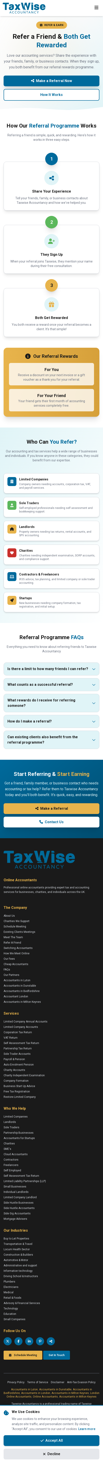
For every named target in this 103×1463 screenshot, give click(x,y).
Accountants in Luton (17, 980)
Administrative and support (20, 1265)
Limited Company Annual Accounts (25, 1021)
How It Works (51, 95)
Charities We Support (16, 921)
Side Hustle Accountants (19, 1208)
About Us (9, 915)
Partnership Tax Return (18, 1048)
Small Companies (14, 1319)
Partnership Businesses (19, 1132)
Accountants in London (35, 1393)
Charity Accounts (14, 1070)
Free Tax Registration (17, 1091)
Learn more (86, 1429)
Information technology (18, 1270)
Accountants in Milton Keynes (22, 1001)
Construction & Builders (18, 1254)
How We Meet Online (16, 953)
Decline (51, 1454)
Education (10, 1313)
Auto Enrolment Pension (19, 1064)
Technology (11, 1308)
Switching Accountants (18, 948)
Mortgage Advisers (15, 1218)
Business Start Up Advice (19, 1086)
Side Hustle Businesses (19, 1202)
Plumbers (9, 1281)
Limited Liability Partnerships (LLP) (25, 1181)
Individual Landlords (16, 1192)
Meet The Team (13, 937)
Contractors (11, 1159)
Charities (9, 1143)
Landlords (10, 1122)
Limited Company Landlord (20, 1197)
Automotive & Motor (16, 1260)
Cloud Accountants (16, 1154)
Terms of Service (37, 1382)
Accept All (51, 1440)
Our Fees (9, 958)
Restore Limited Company (20, 1096)
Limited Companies (16, 1116)
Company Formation (16, 1080)
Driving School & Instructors (21, 1276)
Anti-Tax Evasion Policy (81, 1382)
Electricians (11, 1287)
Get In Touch (57, 1355)
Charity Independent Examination (24, 1075)
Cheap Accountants (16, 964)
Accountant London (16, 996)
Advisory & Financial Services (22, 1303)
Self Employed (12, 1170)
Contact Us (51, 822)
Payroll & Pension (14, 1059)
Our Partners (11, 975)
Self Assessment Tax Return (21, 1043)
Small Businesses (15, 1186)
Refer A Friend (12, 942)
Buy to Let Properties (16, 1238)
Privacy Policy (16, 1382)
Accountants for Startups (19, 1138)
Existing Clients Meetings (19, 931)
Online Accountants (45, 1396)
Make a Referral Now (51, 81)
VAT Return (11, 1037)
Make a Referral (51, 808)
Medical (8, 1292)
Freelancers (11, 1165)
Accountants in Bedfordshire (22, 991)
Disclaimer (57, 1382)
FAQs (7, 969)
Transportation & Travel (18, 1244)
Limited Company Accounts (21, 1027)
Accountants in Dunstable (20, 985)
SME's (7, 1148)
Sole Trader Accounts (17, 1053)
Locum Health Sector (17, 1249)
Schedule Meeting (15, 926)
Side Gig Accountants (17, 1213)
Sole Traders (11, 1127)
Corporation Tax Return (18, 1032)
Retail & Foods (12, 1297)
